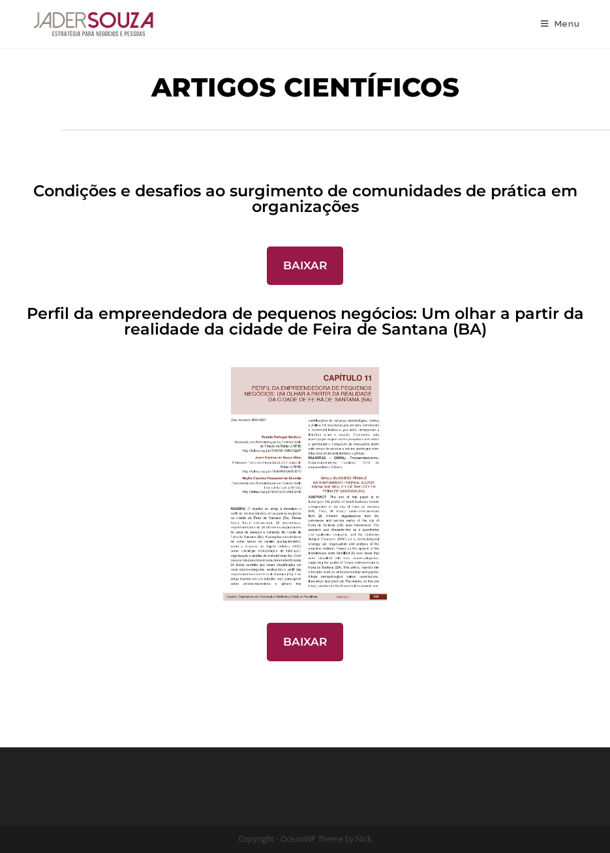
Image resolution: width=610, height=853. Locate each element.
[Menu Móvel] (560, 24)
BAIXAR (305, 265)
